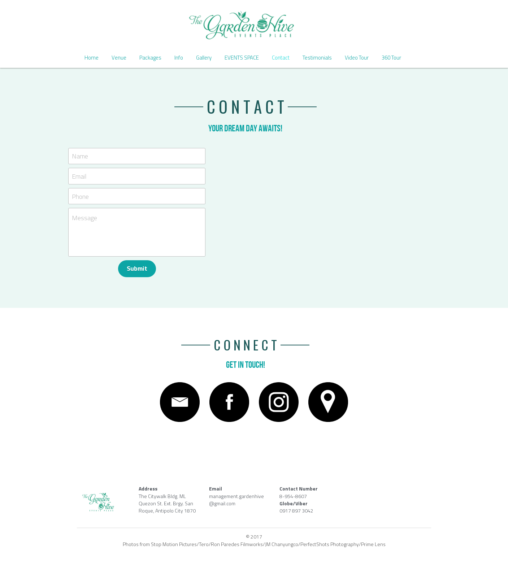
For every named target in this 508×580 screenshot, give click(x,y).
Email (79, 176)
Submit (137, 268)
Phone (80, 196)
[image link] (254, 25)
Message (84, 218)
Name (80, 156)
